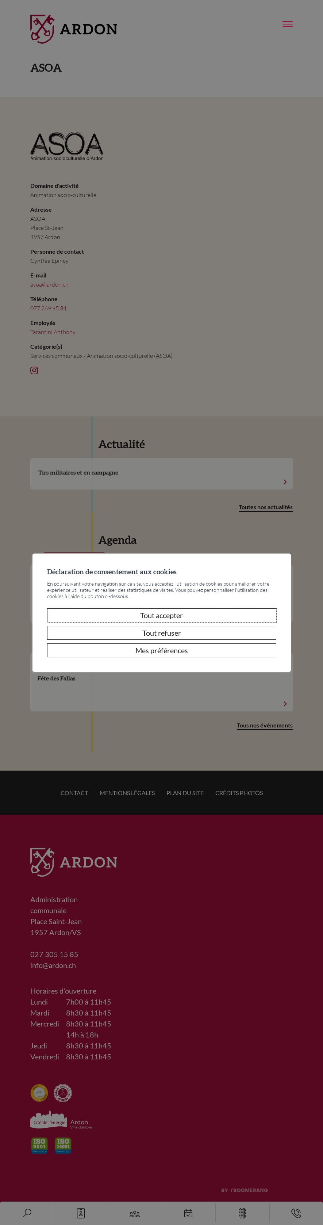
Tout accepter (161, 615)
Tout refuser (161, 632)
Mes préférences (161, 650)
